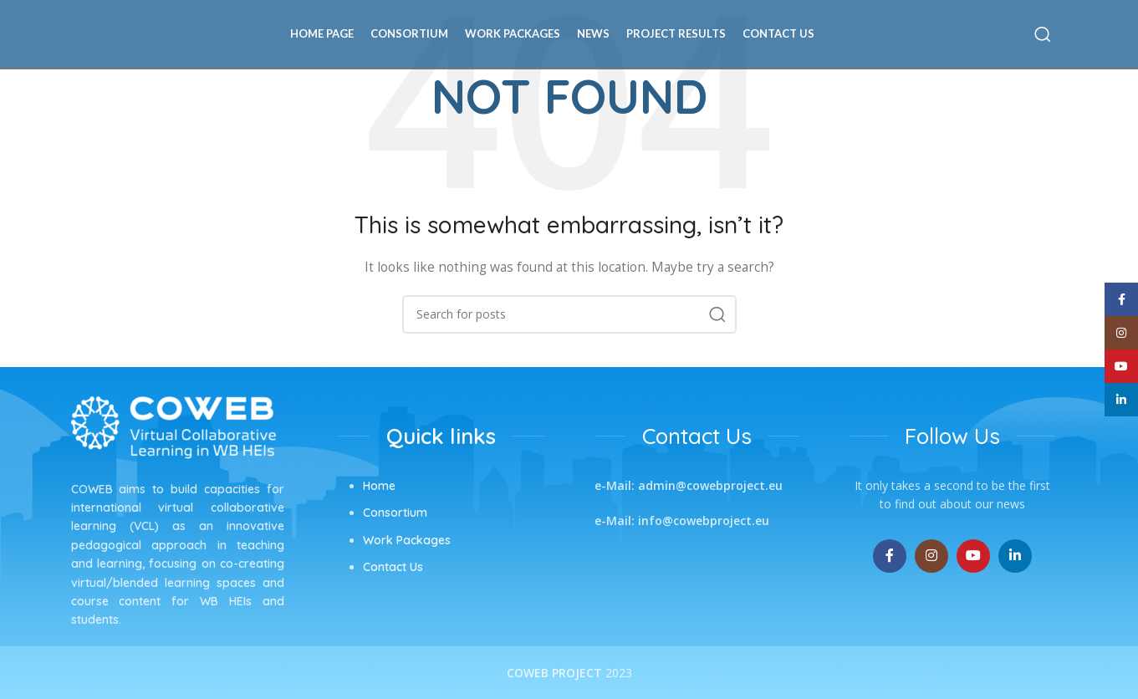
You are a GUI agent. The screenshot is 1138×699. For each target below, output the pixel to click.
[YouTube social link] (973, 556)
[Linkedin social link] (1015, 556)
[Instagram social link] (931, 556)
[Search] (1042, 37)
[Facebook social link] (889, 556)
